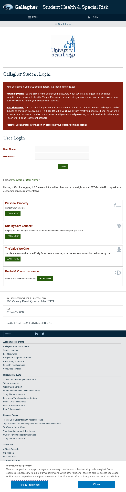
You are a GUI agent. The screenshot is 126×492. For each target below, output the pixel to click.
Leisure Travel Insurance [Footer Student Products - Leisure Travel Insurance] (14, 406)
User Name (32, 180)
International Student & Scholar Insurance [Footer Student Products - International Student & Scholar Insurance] (21, 391)
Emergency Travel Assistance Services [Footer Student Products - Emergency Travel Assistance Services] (20, 398)
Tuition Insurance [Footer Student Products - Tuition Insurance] (11, 383)
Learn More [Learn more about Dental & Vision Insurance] (45, 279)
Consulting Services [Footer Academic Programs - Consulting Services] (12, 369)
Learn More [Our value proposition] (13, 259)
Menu (35, 17)
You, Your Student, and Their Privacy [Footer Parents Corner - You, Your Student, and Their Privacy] (19, 431)
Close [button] (96, 484)
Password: (9, 156)
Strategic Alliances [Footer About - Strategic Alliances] (11, 460)
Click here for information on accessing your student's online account (51, 125)
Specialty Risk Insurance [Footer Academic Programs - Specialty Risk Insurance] (14, 365)
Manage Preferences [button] (30, 485)
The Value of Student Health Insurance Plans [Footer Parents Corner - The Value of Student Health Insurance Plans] (23, 420)
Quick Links (64, 24)
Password (16, 180)
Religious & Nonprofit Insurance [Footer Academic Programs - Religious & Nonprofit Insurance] (17, 358)
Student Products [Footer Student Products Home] (12, 375)
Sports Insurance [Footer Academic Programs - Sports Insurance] (10, 350)
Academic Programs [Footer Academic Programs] (13, 342)
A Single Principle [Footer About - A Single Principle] (11, 449)
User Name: (9, 149)
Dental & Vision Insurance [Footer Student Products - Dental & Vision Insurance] (14, 402)
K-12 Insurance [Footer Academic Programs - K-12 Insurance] (10, 354)
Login (95, 17)
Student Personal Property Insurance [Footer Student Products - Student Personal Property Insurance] (19, 380)
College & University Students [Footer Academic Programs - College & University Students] (16, 346)
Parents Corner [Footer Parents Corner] (11, 415)
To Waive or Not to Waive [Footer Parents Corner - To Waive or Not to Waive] (14, 427)
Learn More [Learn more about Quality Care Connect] (13, 236)
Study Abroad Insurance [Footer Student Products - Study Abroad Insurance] (14, 394)
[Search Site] (18, 334)
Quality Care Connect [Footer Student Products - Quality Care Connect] (12, 387)
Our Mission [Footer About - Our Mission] (8, 453)
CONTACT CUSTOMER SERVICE (30, 323)
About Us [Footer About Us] (8, 444)
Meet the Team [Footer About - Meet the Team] (9, 457)
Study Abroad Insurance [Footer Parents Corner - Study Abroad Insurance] (14, 438)
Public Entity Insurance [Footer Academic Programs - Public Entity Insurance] (13, 361)
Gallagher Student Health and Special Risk (55, 7)
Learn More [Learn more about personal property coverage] (13, 213)
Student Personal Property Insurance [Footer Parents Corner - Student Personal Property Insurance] (19, 435)
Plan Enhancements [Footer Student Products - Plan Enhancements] (12, 409)
